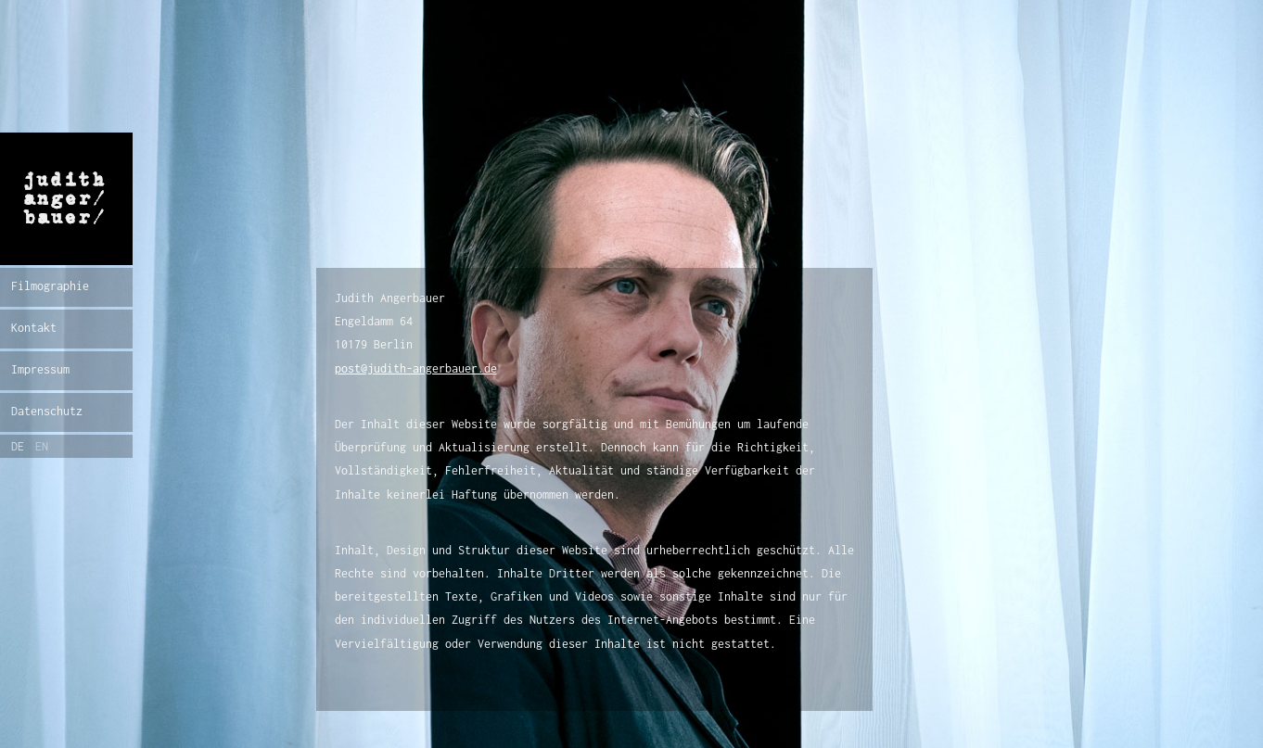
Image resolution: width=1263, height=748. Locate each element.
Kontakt (34, 328)
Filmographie (50, 286)
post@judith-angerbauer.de (416, 368)
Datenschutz (47, 411)
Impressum (40, 369)
